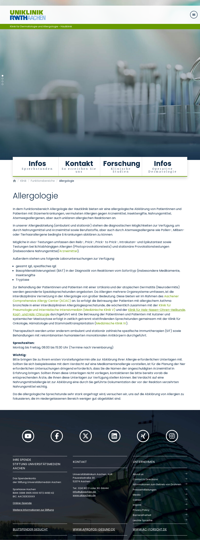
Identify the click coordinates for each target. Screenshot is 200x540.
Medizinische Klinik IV (111, 323)
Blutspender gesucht (30, 529)
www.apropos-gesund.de (94, 529)
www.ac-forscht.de (150, 529)
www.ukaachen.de (84, 495)
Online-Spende (22, 503)
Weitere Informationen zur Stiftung (33, 509)
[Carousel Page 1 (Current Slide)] (2, 76)
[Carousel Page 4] (2, 84)
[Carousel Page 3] (2, 81)
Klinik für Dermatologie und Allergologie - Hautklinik (41, 26)
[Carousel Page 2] (2, 78)
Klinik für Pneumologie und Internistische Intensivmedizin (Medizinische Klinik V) (92, 307)
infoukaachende (84, 491)
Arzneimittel (68, 251)
